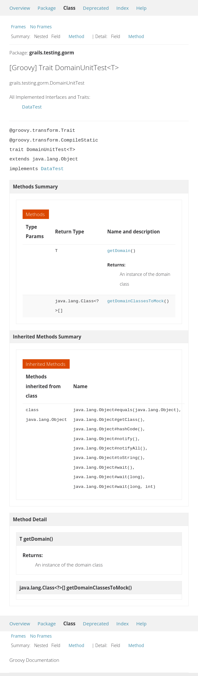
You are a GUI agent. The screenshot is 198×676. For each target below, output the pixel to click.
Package (47, 8)
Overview (19, 8)
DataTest (32, 106)
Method (76, 36)
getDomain (119, 251)
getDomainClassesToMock (135, 301)
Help (141, 8)
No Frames (41, 27)
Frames (18, 27)
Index (122, 8)
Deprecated (96, 8)
